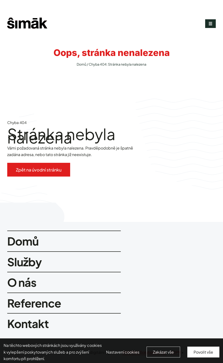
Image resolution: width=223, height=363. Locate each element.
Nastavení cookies (122, 353)
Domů (81, 64)
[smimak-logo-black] (27, 19)
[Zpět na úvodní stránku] (38, 170)
